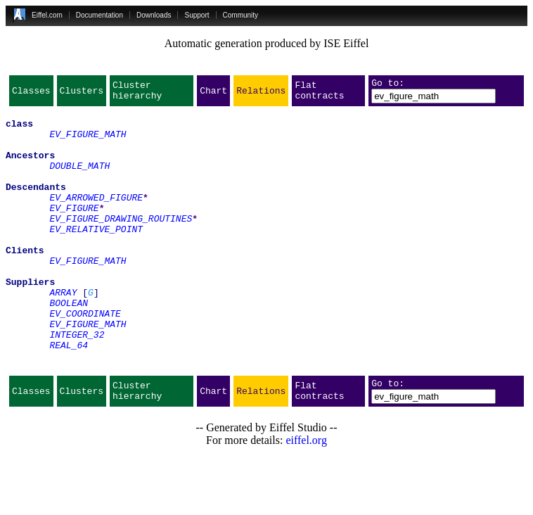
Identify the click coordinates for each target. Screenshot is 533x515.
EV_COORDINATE (84, 357)
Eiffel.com (47, 15)
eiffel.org (306, 497)
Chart (213, 94)
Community (241, 15)
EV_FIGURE (73, 230)
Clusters (81, 94)
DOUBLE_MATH (79, 180)
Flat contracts (319, 94)
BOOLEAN (68, 344)
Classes (31, 94)
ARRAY (63, 332)
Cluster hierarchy (137, 94)
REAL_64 (68, 395)
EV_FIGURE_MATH (87, 142)
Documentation (99, 15)
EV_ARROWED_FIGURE (96, 218)
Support (196, 15)
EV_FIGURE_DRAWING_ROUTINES (120, 243)
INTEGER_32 (76, 382)
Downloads (153, 15)
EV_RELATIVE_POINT (96, 256)
